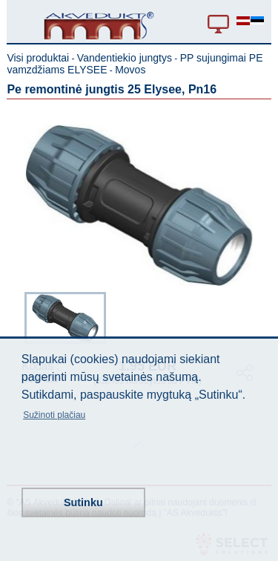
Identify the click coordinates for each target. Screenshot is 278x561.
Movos (130, 70)
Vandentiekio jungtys (124, 58)
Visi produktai (38, 58)
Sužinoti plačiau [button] (54, 415)
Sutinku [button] (83, 502)
